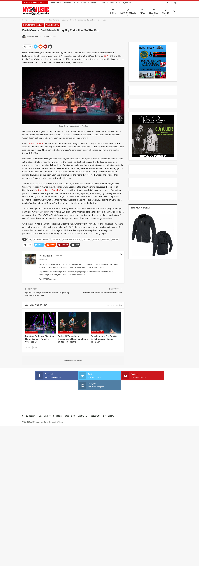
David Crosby (56, 239)
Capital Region (55, 2)
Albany (40, 25)
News (142, 11)
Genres (166, 11)
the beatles (105, 239)
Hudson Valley (69, 2)
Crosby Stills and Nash (41, 239)
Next (35, 348)
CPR (30, 239)
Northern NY (115, 2)
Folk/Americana (52, 25)
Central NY (103, 2)
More (125, 2)
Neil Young (86, 239)
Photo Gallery (97, 332)
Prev (28, 348)
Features (153, 11)
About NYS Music (128, 11)
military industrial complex (71, 239)
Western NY (92, 2)
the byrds (115, 239)
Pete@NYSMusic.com (47, 279)
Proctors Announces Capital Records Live (102, 292)
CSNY (105, 55)
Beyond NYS (108, 556)
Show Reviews (29, 25)
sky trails (96, 239)
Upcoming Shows (65, 332)
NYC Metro (81, 2)
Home (113, 11)
